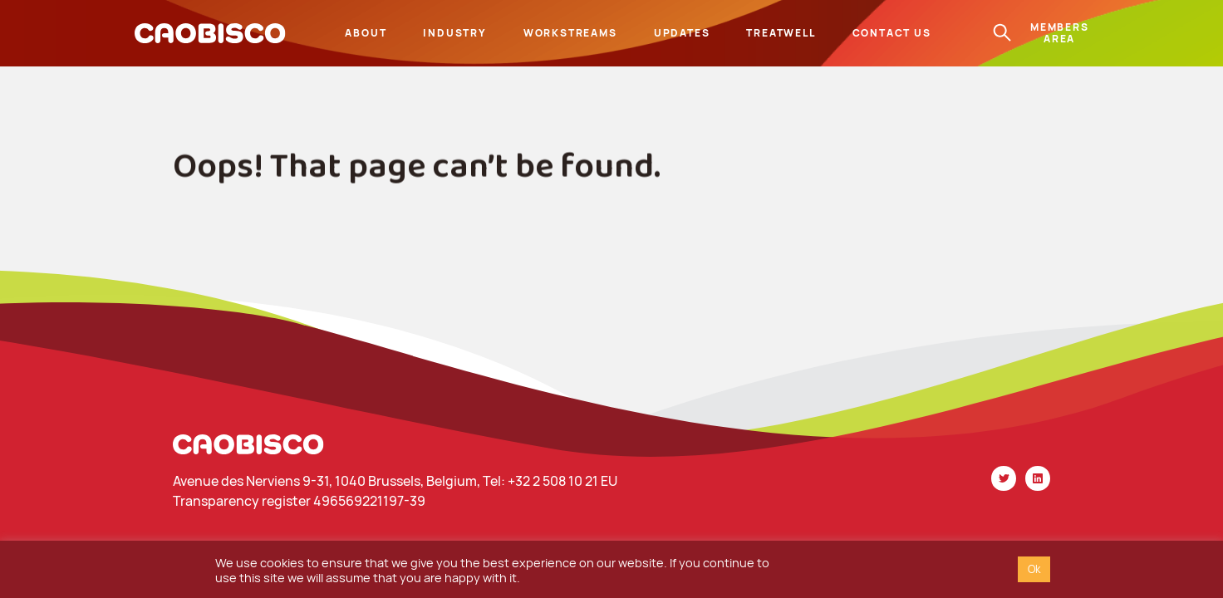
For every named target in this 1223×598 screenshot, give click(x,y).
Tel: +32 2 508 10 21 (542, 481)
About (365, 33)
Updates (682, 33)
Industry (454, 33)
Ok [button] (1034, 568)
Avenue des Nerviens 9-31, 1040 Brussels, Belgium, (328, 481)
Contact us (891, 33)
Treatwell (780, 33)
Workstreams (570, 33)
